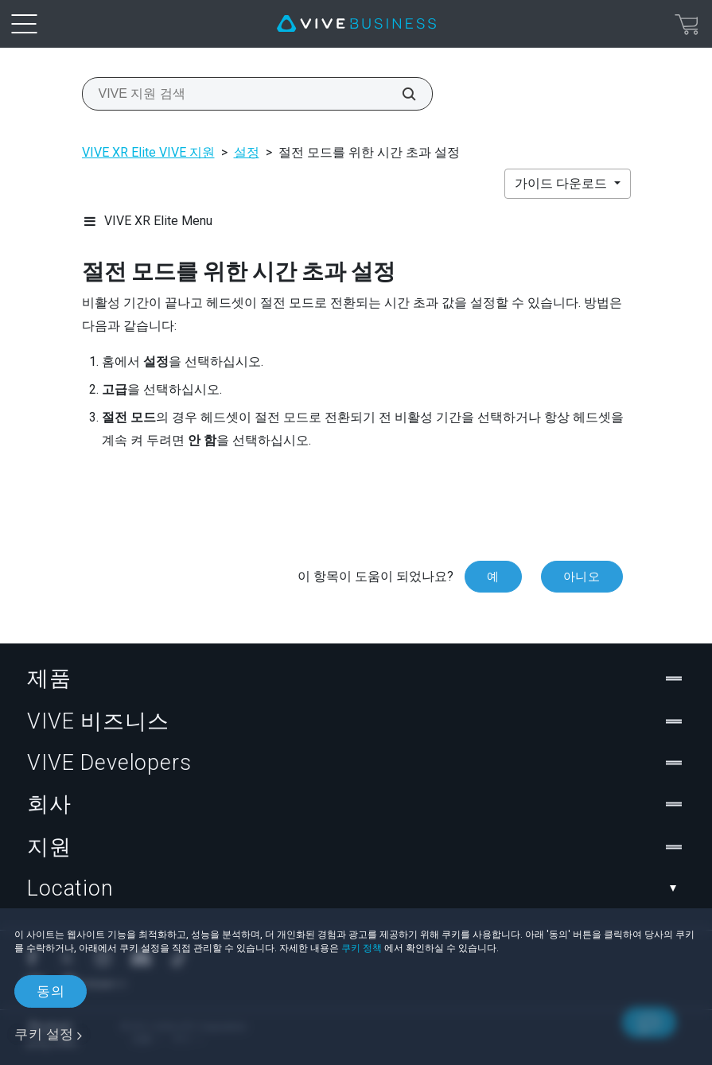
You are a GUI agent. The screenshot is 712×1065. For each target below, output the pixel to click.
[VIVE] (356, 24)
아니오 (582, 576)
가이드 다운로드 (562, 183)
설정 (246, 152)
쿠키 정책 (361, 948)
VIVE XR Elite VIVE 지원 (148, 152)
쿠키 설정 (44, 1034)
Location (356, 888)
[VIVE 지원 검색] (400, 94)
